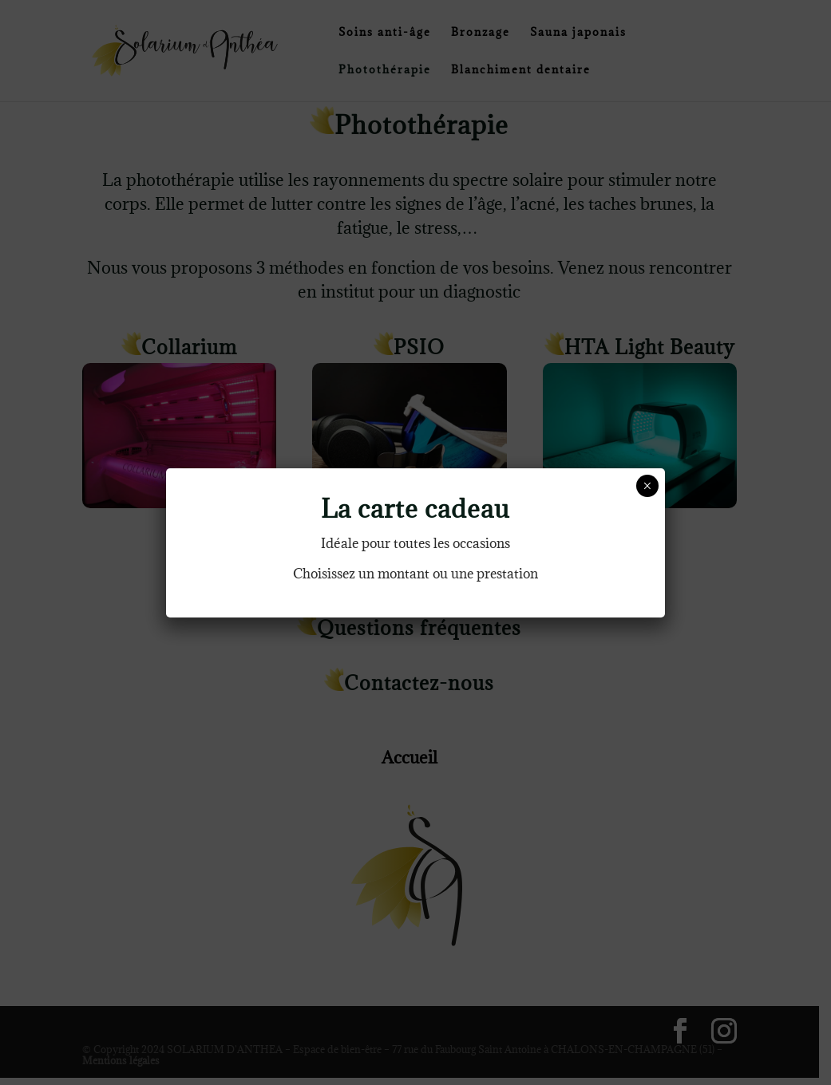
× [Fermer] (647, 486)
